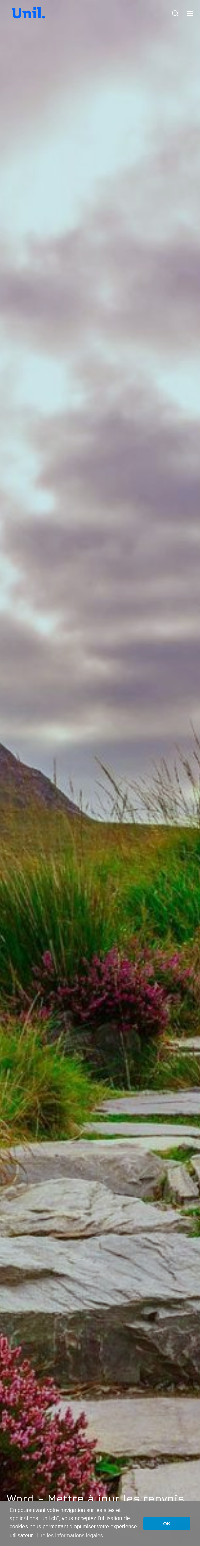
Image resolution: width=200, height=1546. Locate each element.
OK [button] (166, 1523)
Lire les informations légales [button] (69, 1535)
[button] (175, 13)
